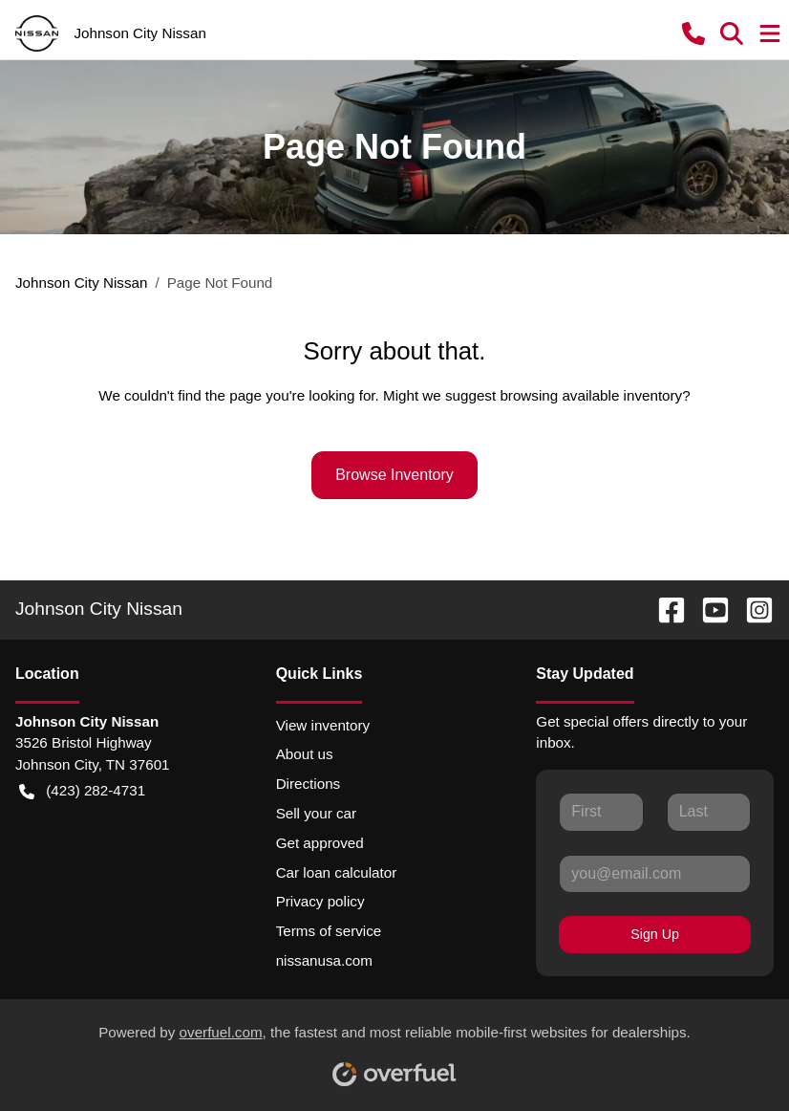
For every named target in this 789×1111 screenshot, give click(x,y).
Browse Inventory (394, 475)
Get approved (320, 843)
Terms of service (329, 931)
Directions (308, 783)
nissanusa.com (324, 960)
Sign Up (654, 934)
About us (304, 754)
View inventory (323, 725)
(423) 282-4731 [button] (82, 791)
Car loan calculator (336, 872)
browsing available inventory (591, 395)
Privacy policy (320, 901)
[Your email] (655, 874)
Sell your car (316, 813)
